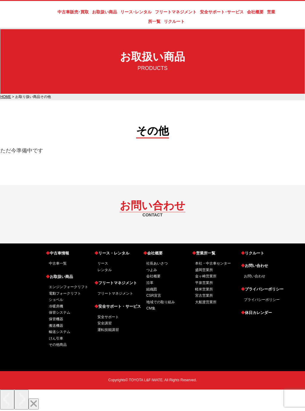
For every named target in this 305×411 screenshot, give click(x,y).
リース (102, 263)
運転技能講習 (108, 330)
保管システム (59, 312)
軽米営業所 (204, 289)
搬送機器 (56, 326)
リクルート (252, 253)
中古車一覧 (58, 263)
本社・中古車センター (213, 263)
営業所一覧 (203, 253)
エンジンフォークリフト (68, 287)
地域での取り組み (160, 302)
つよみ (151, 270)
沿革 (149, 283)
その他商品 (58, 345)
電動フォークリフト (65, 293)
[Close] (34, 404)
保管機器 (56, 319)
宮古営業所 (204, 295)
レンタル (104, 270)
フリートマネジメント (115, 283)
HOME (5, 97)
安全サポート (108, 317)
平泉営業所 (204, 283)
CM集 (150, 308)
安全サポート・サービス (117, 306)
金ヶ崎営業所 (206, 276)
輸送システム (59, 332)
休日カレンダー (256, 312)
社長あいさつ (157, 263)
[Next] (21, 400)
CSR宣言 (153, 295)
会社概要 (153, 253)
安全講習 (104, 323)
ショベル (56, 300)
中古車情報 (57, 253)
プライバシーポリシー (262, 289)
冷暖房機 (56, 306)
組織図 (151, 289)
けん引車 (56, 338)
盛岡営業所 (204, 270)
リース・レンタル (111, 253)
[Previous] (7, 400)
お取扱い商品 (59, 276)
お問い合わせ (254, 265)
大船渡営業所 (206, 302)
